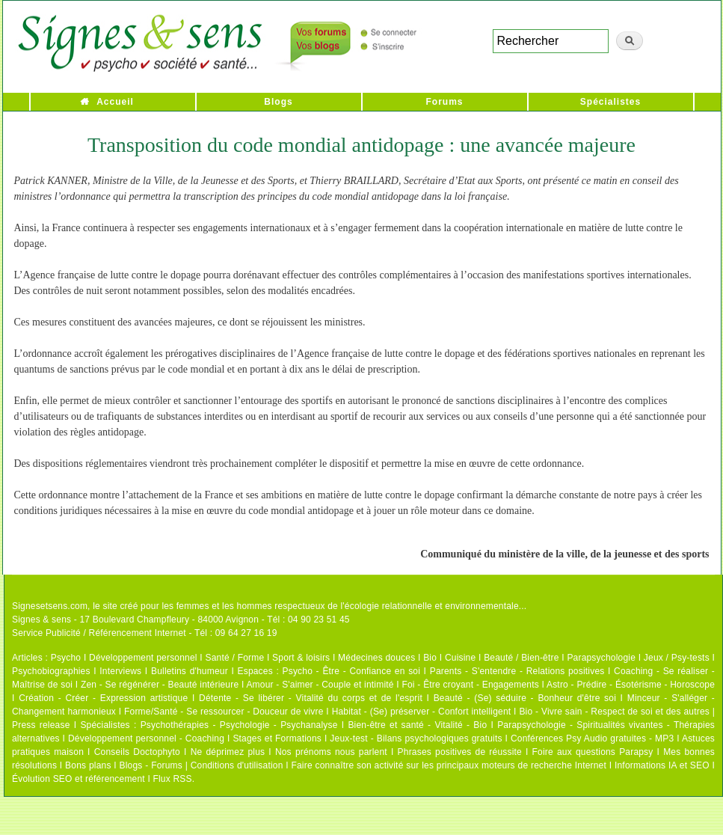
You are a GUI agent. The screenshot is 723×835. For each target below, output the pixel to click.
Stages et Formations (277, 738)
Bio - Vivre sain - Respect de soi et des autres (614, 711)
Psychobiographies (51, 671)
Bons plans (88, 765)
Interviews (120, 671)
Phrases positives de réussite (460, 752)
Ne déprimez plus (228, 752)
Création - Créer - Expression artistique (103, 698)
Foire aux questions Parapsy (592, 752)
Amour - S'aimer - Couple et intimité (319, 684)
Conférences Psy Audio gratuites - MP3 (592, 738)
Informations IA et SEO (662, 765)
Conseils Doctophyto (137, 752)
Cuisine (460, 657)
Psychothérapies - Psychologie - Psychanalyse (239, 725)
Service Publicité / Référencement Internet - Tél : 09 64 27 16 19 (144, 633)
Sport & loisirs (301, 657)
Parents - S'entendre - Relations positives (517, 671)
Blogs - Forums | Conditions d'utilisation (201, 765)
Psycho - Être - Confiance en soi (352, 671)
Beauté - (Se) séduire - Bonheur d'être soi (525, 698)
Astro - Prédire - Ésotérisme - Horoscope (631, 684)
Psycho (66, 657)
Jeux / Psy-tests (677, 657)
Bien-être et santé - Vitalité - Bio (417, 725)
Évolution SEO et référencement (78, 779)
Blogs (278, 102)
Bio (430, 657)
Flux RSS (172, 779)
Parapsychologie (601, 657)
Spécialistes (610, 102)
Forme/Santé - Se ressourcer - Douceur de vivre (224, 711)
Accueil (115, 102)
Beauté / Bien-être (521, 657)
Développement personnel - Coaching (146, 738)
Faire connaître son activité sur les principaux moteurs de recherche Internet (448, 765)
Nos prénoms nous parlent (331, 752)
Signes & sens (41, 619)
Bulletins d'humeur (189, 671)
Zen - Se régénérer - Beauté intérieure (160, 684)
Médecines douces (376, 657)
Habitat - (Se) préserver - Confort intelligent (421, 711)
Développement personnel (143, 657)
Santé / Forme (235, 657)
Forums (444, 102)
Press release (41, 725)
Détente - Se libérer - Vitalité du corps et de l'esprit (310, 698)
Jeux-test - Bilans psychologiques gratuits (416, 738)
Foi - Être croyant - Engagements (470, 684)
